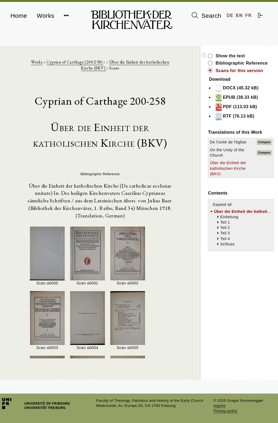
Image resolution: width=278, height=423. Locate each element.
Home (19, 15)
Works (45, 15)
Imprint (219, 406)
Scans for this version (247, 76)
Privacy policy (226, 411)
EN (239, 15)
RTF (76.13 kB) (243, 122)
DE (230, 15)
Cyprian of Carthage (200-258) (72, 62)
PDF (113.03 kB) (244, 113)
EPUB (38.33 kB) (244, 104)
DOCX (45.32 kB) (245, 94)
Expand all (230, 215)
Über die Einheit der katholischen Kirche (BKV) (233, 179)
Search (206, 15)
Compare (264, 150)
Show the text (238, 56)
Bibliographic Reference (238, 66)
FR (248, 15)
